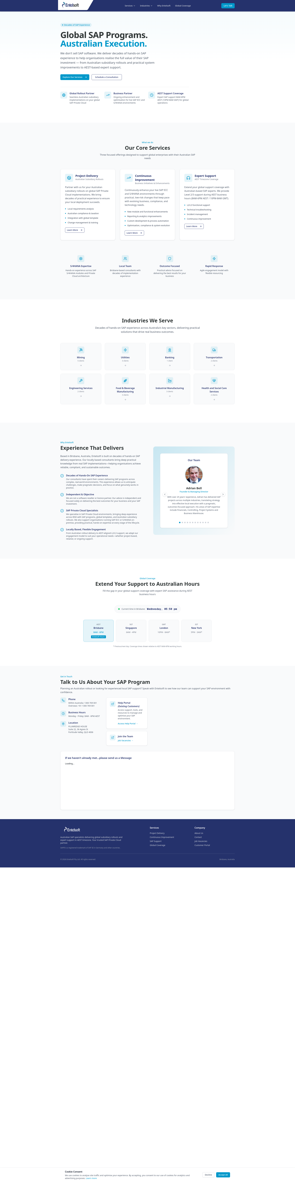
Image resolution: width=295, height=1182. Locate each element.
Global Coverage (183, 5)
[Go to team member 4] (187, 522)
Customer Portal (202, 845)
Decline (208, 1174)
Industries (146, 5)
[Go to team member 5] (190, 522)
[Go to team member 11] (205, 522)
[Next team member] (223, 494)
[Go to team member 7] (195, 522)
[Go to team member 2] (182, 522)
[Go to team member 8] (198, 522)
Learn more (91, 1178)
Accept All (223, 1174)
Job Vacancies (201, 841)
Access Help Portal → (128, 723)
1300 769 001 (90, 703)
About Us (199, 833)
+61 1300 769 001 (86, 705)
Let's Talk (228, 5)
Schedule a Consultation (106, 77)
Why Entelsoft (163, 5)
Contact (198, 837)
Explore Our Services (75, 77)
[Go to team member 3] (185, 522)
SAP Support (156, 841)
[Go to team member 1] (179, 522)
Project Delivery (157, 833)
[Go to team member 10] (203, 522)
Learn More (75, 230)
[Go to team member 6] (192, 522)
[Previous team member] (165, 494)
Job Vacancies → (125, 740)
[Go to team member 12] (208, 522)
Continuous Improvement (162, 837)
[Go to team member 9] (200, 522)
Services (130, 5)
